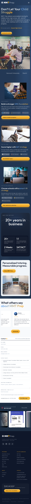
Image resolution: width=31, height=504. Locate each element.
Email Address (4, 351)
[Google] (3, 444)
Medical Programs (20, 463)
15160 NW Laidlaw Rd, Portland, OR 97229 (21, 477)
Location (4, 474)
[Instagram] (9, 444)
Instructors (4, 472)
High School (4, 457)
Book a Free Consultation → (12, 490)
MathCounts (4, 466)
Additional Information (6, 382)
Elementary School (6, 453)
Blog (3, 476)
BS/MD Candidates (21, 457)
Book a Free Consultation (22, 479)
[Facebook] (6, 444)
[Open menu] (29, 3)
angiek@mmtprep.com (5, 398)
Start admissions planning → (10, 205)
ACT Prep (4, 463)
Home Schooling (5, 459)
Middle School (5, 455)
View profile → (25, 407)
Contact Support (21, 501)
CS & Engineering (20, 461)
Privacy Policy (13, 501)
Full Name (3, 342)
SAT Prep (4, 461)
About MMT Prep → (9, 270)
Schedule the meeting (6, 33)
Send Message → (24, 398)
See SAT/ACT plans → (8, 158)
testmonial (15, 331)
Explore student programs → (10, 117)
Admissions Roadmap (21, 459)
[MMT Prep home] (7, 3)
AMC (3, 464)
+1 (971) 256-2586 (20, 472)
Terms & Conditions (5, 501)
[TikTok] (12, 444)
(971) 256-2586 (13, 398)
